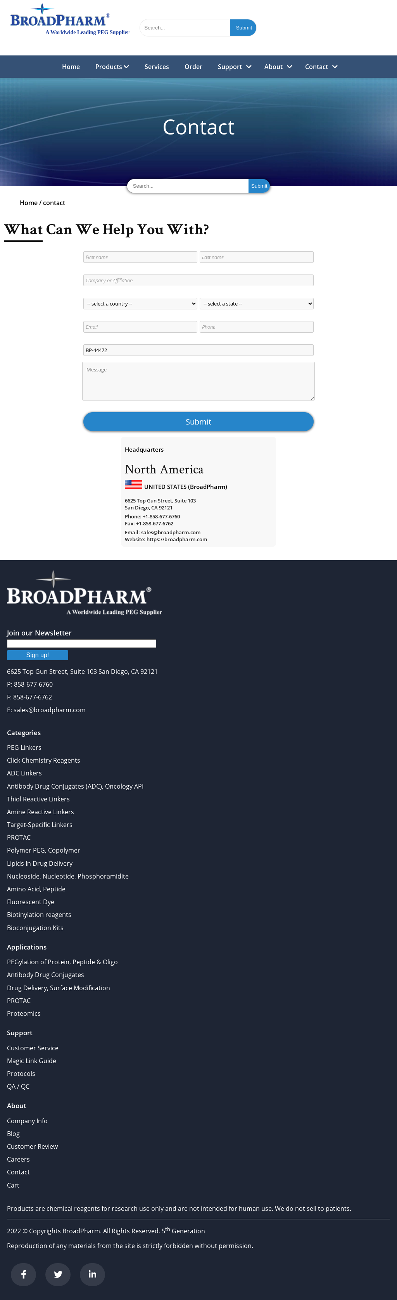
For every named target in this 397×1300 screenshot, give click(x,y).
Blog (13, 1133)
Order (193, 66)
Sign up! (37, 655)
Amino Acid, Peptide (36, 889)
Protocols (21, 1073)
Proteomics (24, 1013)
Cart (13, 1185)
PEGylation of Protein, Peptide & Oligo (62, 962)
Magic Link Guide (31, 1061)
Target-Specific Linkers (39, 824)
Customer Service (33, 1048)
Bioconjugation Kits (35, 928)
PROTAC (19, 837)
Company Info (27, 1121)
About (273, 66)
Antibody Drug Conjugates (45, 974)
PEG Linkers (24, 747)
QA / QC (18, 1086)
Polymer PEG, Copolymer (43, 850)
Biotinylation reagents (39, 914)
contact (54, 203)
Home (71, 66)
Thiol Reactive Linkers (38, 799)
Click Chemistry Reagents (43, 760)
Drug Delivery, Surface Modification (58, 988)
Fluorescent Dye (30, 902)
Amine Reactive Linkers (40, 812)
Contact (316, 66)
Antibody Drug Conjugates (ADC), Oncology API (75, 786)
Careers (18, 1159)
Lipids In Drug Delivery (39, 863)
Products (112, 66)
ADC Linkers (24, 773)
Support (230, 66)
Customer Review (32, 1146)
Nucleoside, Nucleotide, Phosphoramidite (68, 876)
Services (157, 66)
